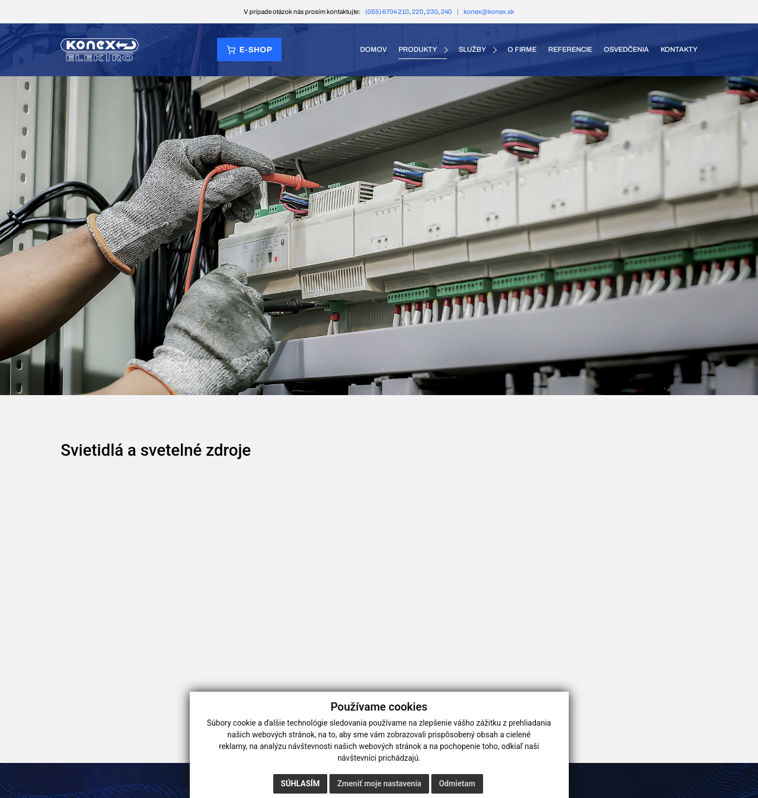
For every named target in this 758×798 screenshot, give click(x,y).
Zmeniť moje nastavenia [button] (379, 783)
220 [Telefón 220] (418, 12)
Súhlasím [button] (300, 783)
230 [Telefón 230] (432, 12)
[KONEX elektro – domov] (100, 49)
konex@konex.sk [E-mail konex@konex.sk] (489, 12)
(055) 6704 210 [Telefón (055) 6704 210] (387, 12)
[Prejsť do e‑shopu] (249, 49)
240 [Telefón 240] (446, 12)
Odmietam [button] (457, 783)
